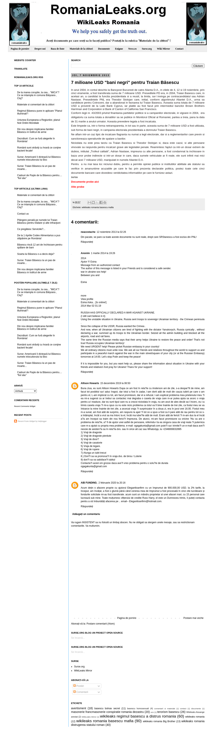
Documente (104, 48)
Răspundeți (87, 241)
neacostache (88, 232)
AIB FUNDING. (89, 482)
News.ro (132, 48)
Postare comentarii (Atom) (101, 623)
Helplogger (42, 421)
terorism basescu (168, 711)
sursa (74, 177)
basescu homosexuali (138, 708)
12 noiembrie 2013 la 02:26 (111, 232)
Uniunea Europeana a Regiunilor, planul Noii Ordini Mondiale (38, 121)
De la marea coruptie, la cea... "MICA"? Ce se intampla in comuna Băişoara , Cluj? (38, 95)
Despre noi (40, 48)
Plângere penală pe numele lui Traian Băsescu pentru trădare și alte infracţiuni (38, 221)
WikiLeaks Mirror (83, 670)
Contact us (23, 213)
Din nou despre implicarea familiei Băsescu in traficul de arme (35, 130)
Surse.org (147, 48)
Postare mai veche (193, 618)
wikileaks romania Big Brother (159, 721)
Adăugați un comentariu (86, 514)
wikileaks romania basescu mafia (98, 207)
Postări (78, 686)
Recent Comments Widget (24, 406)
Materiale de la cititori (81, 48)
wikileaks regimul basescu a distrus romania (138, 716)
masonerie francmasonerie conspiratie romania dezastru (107, 711)
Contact (179, 48)
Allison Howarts (90, 383)
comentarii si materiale (164, 708)
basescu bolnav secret (107, 708)
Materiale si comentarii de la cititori (35, 104)
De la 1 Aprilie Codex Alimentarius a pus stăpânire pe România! (38, 237)
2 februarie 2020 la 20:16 (112, 482)
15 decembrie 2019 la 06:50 (115, 383)
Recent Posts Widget (26, 421)
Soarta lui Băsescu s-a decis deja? (35, 254)
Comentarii (80, 692)
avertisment (78, 708)
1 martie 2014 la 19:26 (103, 253)
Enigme (119, 48)
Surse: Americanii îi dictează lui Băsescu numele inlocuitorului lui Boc (39, 158)
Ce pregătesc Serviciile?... (31, 229)
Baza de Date (57, 48)
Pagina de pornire (20, 48)
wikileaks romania (195, 716)
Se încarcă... (78, 637)
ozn (152, 712)
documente (196, 708)
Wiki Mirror (163, 48)
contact (183, 708)
